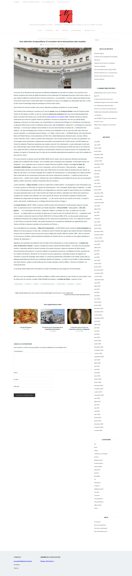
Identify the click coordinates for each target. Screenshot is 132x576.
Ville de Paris (98, 505)
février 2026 (97, 148)
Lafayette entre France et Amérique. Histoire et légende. (79, 328)
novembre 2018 (98, 427)
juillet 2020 (97, 363)
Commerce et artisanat (100, 453)
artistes (36, 284)
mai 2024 (96, 215)
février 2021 (97, 340)
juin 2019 (96, 404)
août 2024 (97, 206)
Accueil (39, 30)
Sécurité (96, 492)
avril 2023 (97, 257)
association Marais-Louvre (47, 284)
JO (95, 479)
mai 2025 (96, 177)
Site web (16, 386)
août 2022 (97, 283)
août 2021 (97, 321)
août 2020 (97, 360)
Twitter (16, 568)
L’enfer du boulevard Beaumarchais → (77, 294)
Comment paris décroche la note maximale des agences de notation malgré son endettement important (106, 102)
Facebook (17, 564)
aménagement (18, 284)
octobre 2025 (98, 161)
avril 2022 (97, 295)
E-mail (16, 379)
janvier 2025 (97, 190)
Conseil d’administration (30, 2)
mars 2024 (97, 222)
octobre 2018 (98, 430)
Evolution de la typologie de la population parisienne (52, 328)
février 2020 (97, 379)
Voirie (96, 508)
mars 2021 (97, 337)
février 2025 (97, 186)
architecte (28, 284)
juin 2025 (96, 173)
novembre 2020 (98, 350)
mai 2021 (96, 331)
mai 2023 (96, 254)
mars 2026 (97, 145)
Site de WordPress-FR (100, 531)
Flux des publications (100, 525)
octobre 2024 (98, 199)
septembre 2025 (99, 164)
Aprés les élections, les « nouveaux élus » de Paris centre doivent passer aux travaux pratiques (106, 76)
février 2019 (97, 417)
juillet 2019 (97, 401)
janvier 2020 (97, 382)
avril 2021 (97, 334)
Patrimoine (49, 30)
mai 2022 (96, 292)
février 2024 (97, 225)
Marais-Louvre (48, 44)
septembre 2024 (99, 202)
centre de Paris (61, 284)
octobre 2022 (98, 276)
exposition (70, 284)
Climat (96, 450)
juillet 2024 (97, 209)
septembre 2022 (99, 279)
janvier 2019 (97, 421)
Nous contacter (63, 2)
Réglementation (89, 30)
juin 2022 (96, 289)
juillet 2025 (97, 170)
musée (78, 284)
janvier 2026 (97, 151)
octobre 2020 (98, 353)
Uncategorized (98, 498)
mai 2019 (96, 408)
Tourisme (97, 495)
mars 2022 (97, 299)
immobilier (97, 476)
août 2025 (97, 167)
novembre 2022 (98, 273)
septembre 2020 (99, 356)
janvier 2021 (97, 344)
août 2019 (97, 398)
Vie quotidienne (98, 502)
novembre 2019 (98, 388)
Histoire (57, 38)
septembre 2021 (99, 318)
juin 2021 (96, 327)
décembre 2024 (98, 193)
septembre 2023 (99, 241)
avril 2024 (97, 218)
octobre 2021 (98, 315)
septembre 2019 (99, 395)
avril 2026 (97, 141)
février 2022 (97, 302)
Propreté (65, 30)
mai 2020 (96, 369)
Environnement (76, 30)
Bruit (57, 30)
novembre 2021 (98, 311)
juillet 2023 (97, 247)
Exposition (49, 38)
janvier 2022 (97, 305)
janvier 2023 (97, 267)
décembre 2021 (98, 308)
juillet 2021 (97, 324)
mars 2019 (97, 414)
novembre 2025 (98, 157)
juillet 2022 (97, 286)
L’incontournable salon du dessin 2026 (105, 69)
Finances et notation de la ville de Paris (105, 108)
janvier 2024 (97, 228)
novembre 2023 (98, 234)
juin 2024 (96, 212)
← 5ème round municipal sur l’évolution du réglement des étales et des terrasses (43, 293)
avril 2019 (97, 411)
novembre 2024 (98, 196)
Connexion (97, 522)
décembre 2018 (98, 424)
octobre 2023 (98, 238)
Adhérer (16, 2)
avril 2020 (97, 372)
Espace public (98, 466)
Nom (16, 372)
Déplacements (98, 460)
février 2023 (97, 263)
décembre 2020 (98, 347)
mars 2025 (97, 183)
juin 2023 (96, 250)
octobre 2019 (98, 392)
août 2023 (97, 244)
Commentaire (18, 351)
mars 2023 (97, 260)
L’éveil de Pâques (26, 327)
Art (38, 38)
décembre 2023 (98, 231)
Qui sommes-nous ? (48, 2)
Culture (43, 38)
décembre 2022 (98, 270)
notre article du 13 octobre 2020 (57, 117)
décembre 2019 (98, 385)
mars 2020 (97, 376)
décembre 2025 (98, 154)
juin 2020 (96, 366)
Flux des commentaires (100, 528)
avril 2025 (97, 180)
